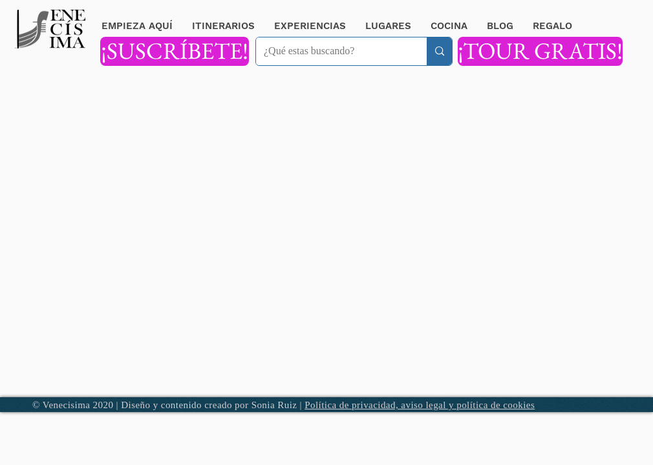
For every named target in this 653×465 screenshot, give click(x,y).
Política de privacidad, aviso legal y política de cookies (420, 405)
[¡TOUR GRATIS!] (540, 51)
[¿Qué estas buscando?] (332, 51)
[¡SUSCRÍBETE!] (174, 51)
